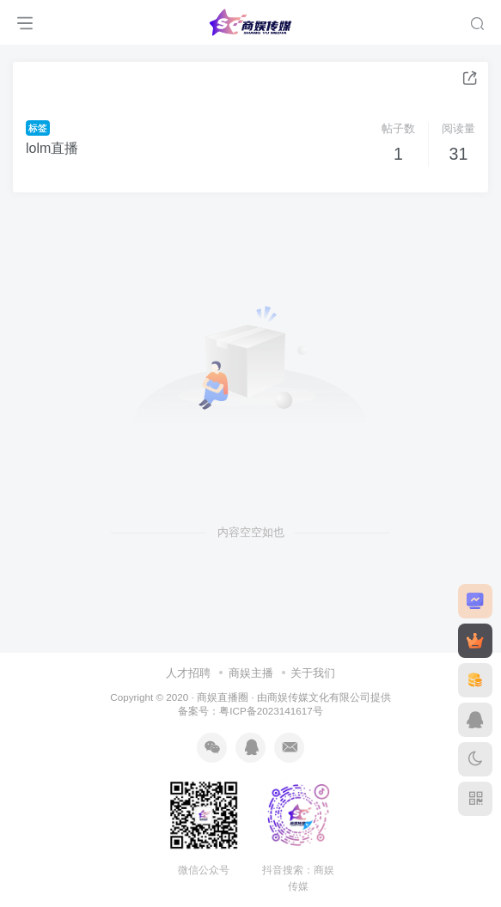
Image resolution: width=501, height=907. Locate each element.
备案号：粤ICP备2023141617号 (250, 710)
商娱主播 (251, 673)
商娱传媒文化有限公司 (318, 697)
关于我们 (312, 673)
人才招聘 (188, 673)
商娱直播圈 (222, 697)
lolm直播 (52, 148)
